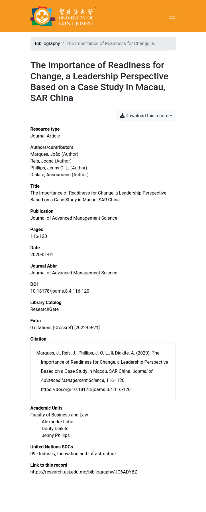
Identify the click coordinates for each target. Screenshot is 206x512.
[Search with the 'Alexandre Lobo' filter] (58, 421)
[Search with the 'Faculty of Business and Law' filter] (59, 415)
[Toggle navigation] (172, 16)
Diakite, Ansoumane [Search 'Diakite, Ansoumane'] (50, 174)
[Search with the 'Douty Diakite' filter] (55, 428)
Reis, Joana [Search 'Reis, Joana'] (42, 161)
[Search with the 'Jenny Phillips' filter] (56, 435)
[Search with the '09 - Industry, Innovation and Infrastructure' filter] (73, 453)
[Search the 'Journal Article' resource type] (45, 136)
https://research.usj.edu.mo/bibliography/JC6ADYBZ (83, 472)
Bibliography (47, 43)
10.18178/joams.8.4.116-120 (59, 291)
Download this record (144, 115)
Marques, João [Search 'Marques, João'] (45, 154)
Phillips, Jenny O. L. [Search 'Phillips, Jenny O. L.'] (50, 168)
